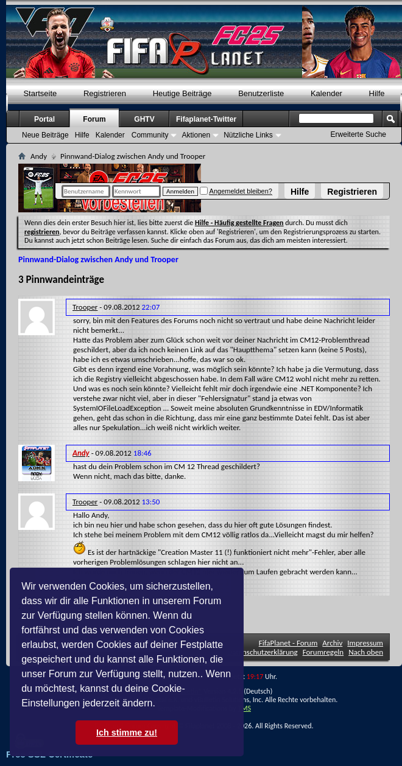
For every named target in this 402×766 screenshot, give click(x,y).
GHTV (144, 119)
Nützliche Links (248, 135)
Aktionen (196, 135)
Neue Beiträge (45, 135)
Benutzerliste (261, 93)
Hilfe (300, 192)
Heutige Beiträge (182, 93)
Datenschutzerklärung (262, 651)
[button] (159, 704)
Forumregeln (323, 651)
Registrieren (352, 192)
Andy (38, 156)
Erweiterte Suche (358, 134)
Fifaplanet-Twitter (206, 119)
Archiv (332, 642)
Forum (94, 119)
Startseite (40, 93)
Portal (44, 119)
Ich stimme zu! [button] (126, 732)
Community (150, 135)
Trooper (84, 307)
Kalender (326, 93)
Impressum (365, 642)
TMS (244, 708)
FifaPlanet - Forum (288, 642)
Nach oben (365, 651)
